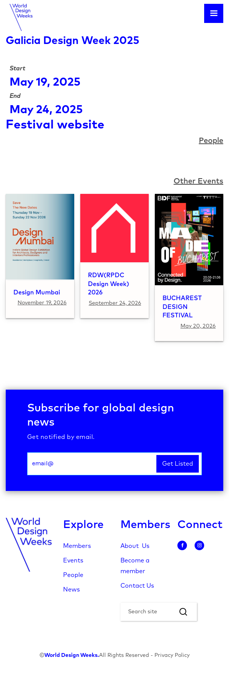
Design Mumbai (36, 292)
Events (73, 560)
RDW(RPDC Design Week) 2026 (108, 284)
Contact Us (137, 586)
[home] (19, 17)
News (71, 590)
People (73, 575)
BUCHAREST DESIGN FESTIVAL (182, 307)
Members (77, 546)
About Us (134, 546)
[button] (213, 13)
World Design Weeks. (71, 655)
